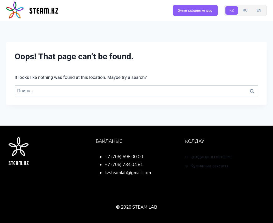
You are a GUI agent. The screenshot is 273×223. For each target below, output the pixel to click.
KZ (232, 10)
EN (259, 10)
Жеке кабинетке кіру (195, 10)
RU (245, 10)
